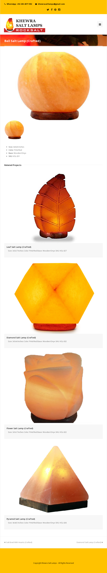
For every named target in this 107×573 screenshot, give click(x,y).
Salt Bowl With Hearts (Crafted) (18, 542)
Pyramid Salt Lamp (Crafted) (21, 519)
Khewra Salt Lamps (49, 563)
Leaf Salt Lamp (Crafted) (19, 247)
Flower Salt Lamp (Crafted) (20, 428)
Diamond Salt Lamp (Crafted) (21, 337)
